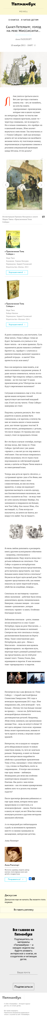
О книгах (13, 20)
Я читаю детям (30, 20)
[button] (41, 159)
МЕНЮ (22, 12)
